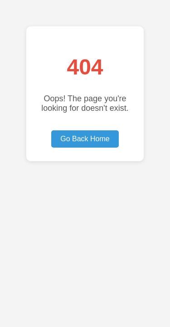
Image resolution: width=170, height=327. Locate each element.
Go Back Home (84, 139)
